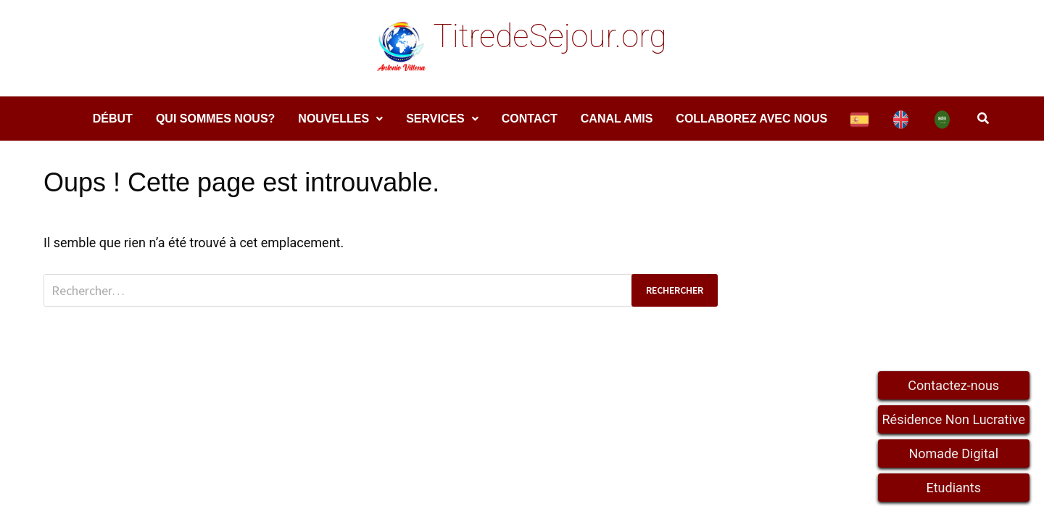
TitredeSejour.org (549, 36)
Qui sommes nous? (215, 118)
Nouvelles (333, 118)
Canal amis (617, 118)
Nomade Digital (953, 453)
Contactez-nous (953, 385)
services (435, 118)
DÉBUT (113, 118)
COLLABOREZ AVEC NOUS (751, 118)
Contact (530, 118)
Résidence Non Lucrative (954, 419)
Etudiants (954, 487)
